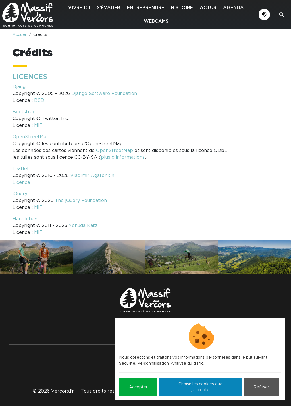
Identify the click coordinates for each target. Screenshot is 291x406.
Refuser (261, 387)
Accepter (138, 387)
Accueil (20, 35)
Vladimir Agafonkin (92, 175)
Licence (21, 182)
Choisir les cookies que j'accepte (200, 387)
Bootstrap (24, 112)
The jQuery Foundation (81, 200)
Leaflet (21, 168)
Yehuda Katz (83, 225)
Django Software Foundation (104, 93)
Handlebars (26, 219)
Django (20, 87)
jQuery (20, 193)
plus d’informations (123, 157)
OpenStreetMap (31, 137)
